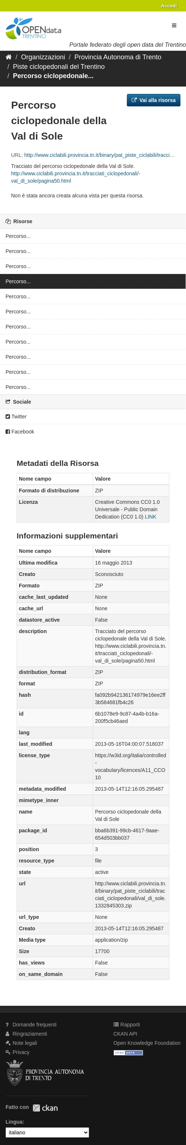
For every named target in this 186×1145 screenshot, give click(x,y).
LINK (150, 517)
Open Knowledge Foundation (147, 1043)
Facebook (20, 432)
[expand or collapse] (174, 25)
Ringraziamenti (26, 1034)
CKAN (45, 1108)
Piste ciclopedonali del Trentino (59, 66)
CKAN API (126, 1034)
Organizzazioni (43, 57)
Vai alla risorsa (154, 100)
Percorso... (18, 236)
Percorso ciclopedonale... (53, 76)
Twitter (16, 416)
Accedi (169, 5)
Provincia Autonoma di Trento (117, 57)
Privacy (18, 1052)
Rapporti (127, 1025)
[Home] (9, 57)
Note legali (21, 1043)
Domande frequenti (31, 1025)
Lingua (14, 1122)
